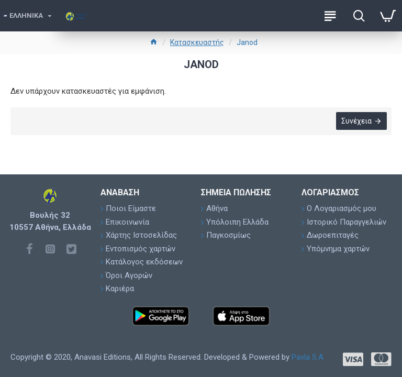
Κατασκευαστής (197, 42)
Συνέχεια (356, 121)
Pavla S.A (307, 357)
